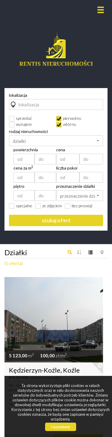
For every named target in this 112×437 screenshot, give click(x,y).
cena (60, 149)
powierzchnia (25, 149)
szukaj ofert (56, 220)
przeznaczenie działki (75, 186)
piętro (18, 186)
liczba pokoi (66, 168)
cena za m (23, 168)
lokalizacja (18, 95)
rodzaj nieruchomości (28, 131)
